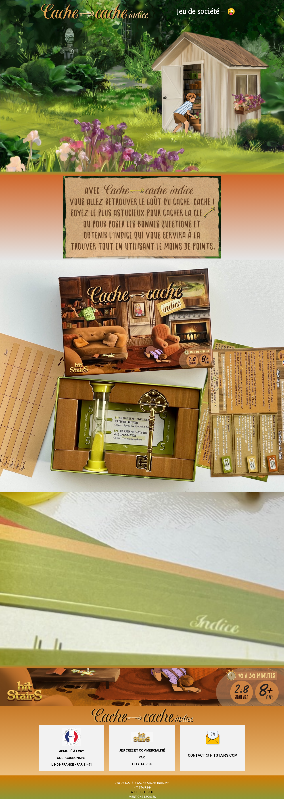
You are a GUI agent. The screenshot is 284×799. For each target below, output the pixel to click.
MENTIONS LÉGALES (142, 796)
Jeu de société (198, 11)
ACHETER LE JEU (142, 792)
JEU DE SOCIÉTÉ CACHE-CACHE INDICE (140, 783)
